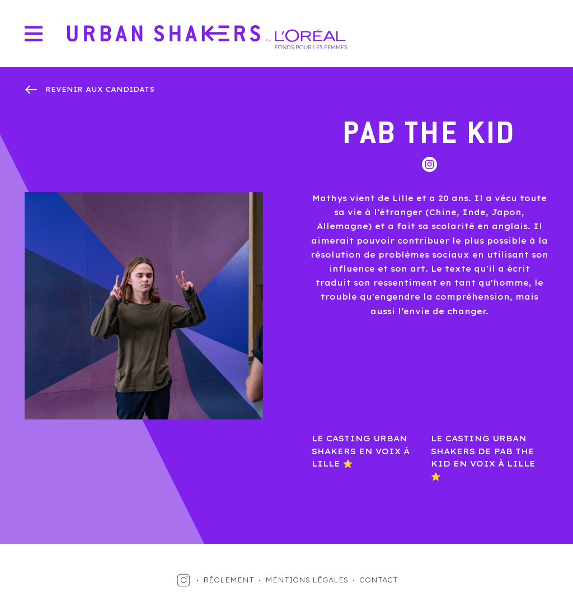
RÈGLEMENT (228, 580)
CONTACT (378, 580)
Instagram (429, 164)
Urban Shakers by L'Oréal (207, 37)
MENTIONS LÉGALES (306, 580)
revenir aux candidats (99, 89)
